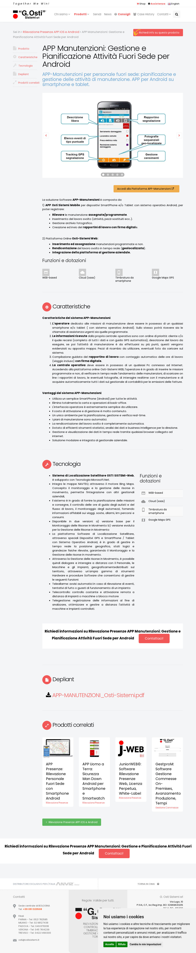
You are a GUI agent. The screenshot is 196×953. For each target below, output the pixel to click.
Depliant (21, 74)
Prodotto (21, 48)
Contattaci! (154, 638)
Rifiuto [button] (122, 944)
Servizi (97, 14)
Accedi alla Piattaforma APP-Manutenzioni (146, 189)
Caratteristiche (25, 57)
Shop (141, 3)
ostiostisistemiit (28, 940)
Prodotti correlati (25, 82)
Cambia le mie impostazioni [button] (145, 944)
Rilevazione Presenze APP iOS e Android (71, 822)
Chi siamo (62, 14)
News (108, 14)
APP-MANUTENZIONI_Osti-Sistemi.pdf (98, 695)
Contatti (164, 14)
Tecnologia (23, 65)
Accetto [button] (109, 944)
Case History (143, 14)
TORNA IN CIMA (148, 884)
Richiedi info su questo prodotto (159, 32)
